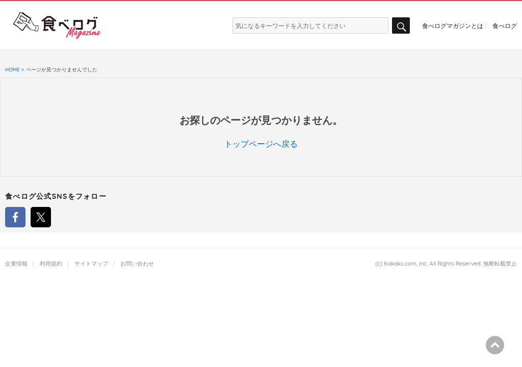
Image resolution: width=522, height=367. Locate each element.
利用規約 (51, 264)
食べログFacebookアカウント (15, 217)
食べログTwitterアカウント (41, 217)
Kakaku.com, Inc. (406, 264)
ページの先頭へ (495, 345)
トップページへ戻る (261, 144)
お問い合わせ (137, 264)
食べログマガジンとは (452, 26)
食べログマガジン (57, 25)
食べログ (504, 26)
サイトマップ (91, 264)
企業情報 (16, 264)
